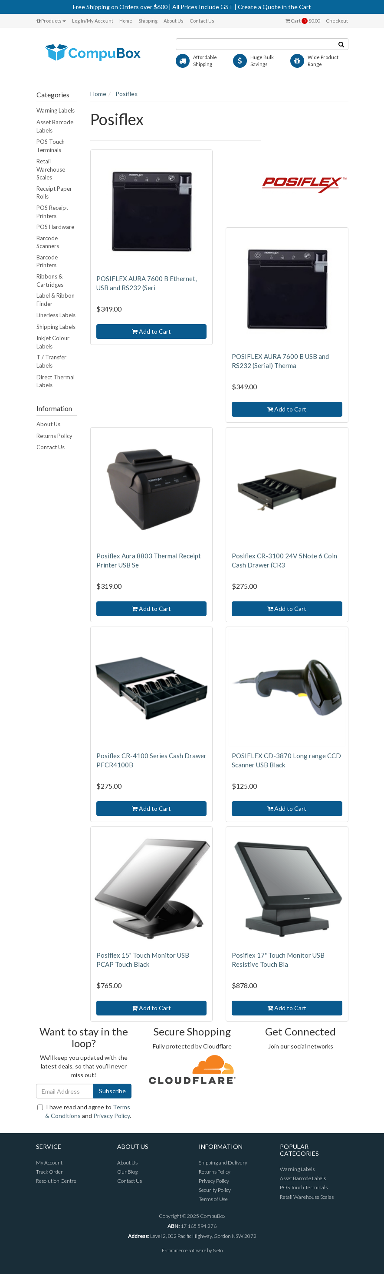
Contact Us (202, 20)
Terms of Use (213, 1199)
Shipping (148, 20)
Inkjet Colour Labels (52, 342)
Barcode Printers (47, 261)
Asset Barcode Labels (54, 126)
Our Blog (127, 1171)
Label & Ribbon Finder (55, 299)
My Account (49, 1162)
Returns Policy (54, 435)
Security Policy (215, 1190)
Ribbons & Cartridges (49, 280)
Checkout (337, 20)
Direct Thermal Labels (55, 381)
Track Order (49, 1171)
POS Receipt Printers (52, 211)
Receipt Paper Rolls (54, 192)
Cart (303, 21)
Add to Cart (151, 331)
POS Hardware (55, 226)
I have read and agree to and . (84, 1111)
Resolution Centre (56, 1181)
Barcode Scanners (47, 242)
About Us (174, 20)
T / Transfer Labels (51, 361)
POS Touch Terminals (50, 145)
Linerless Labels (55, 315)
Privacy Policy (111, 1115)
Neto (218, 1250)
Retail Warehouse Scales (50, 169)
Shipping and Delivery (223, 1162)
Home (125, 20)
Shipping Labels (55, 326)
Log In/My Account (92, 20)
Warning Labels (55, 110)
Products (51, 20)
